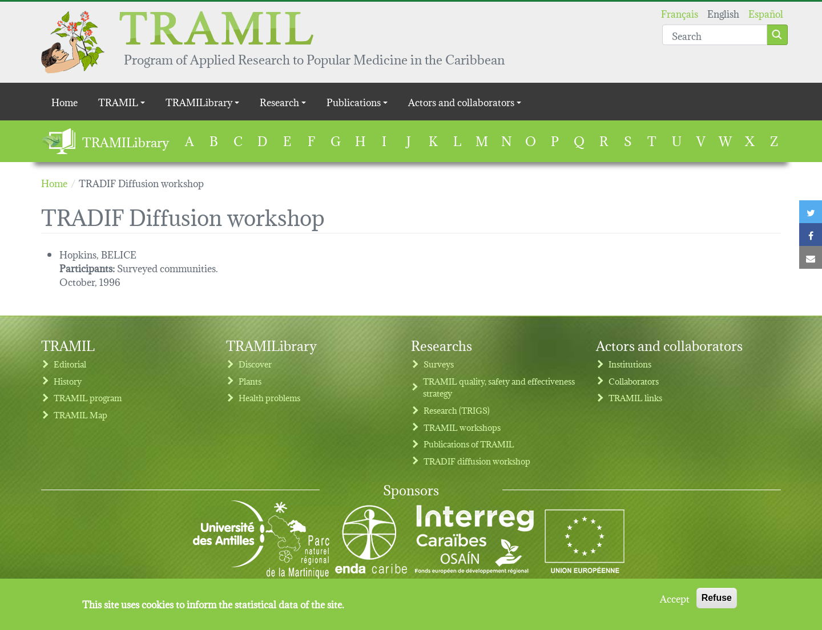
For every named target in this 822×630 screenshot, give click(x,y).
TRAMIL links (635, 397)
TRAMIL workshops (462, 427)
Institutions (630, 363)
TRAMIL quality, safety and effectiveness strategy (499, 387)
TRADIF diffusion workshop (477, 460)
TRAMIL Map (80, 414)
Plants (250, 380)
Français (679, 13)
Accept (675, 602)
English (723, 13)
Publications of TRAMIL (469, 443)
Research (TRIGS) (457, 410)
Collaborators (634, 380)
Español (765, 13)
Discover (255, 363)
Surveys (439, 363)
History (68, 380)
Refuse (717, 602)
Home (64, 101)
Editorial (70, 363)
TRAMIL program (88, 397)
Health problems (269, 397)
